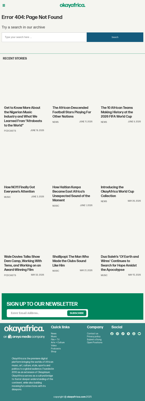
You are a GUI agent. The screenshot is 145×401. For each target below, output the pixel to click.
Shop (53, 351)
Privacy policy (93, 336)
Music (54, 336)
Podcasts (56, 348)
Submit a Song (94, 339)
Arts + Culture (58, 342)
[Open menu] (4, 5)
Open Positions (94, 342)
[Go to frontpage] (72, 5)
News (53, 333)
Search (115, 37)
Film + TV (55, 339)
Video (54, 345)
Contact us (92, 333)
